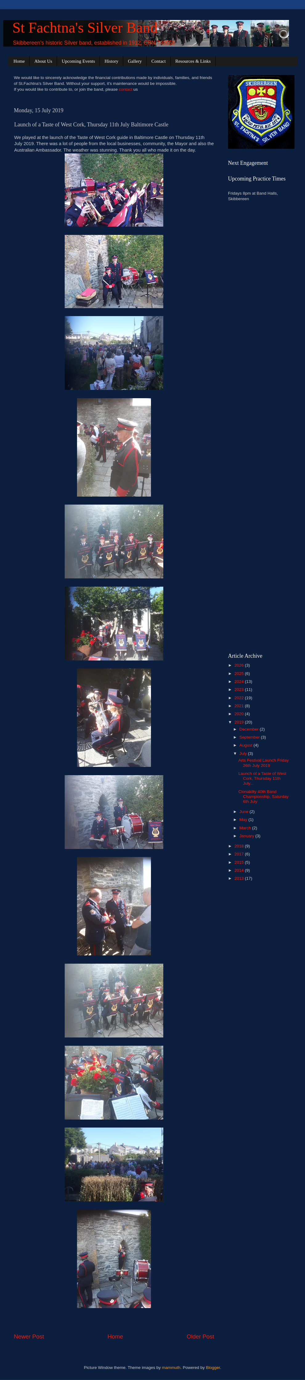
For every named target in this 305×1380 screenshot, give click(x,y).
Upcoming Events (78, 61)
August (246, 745)
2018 (239, 846)
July (243, 753)
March (245, 828)
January (247, 836)
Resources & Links (193, 61)
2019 (239, 722)
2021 (239, 706)
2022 (239, 698)
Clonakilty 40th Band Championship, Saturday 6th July (263, 796)
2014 (239, 870)
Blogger (213, 1367)
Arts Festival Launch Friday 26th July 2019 (263, 762)
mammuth (171, 1367)
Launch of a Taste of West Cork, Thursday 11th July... (262, 778)
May (243, 819)
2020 (239, 714)
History (111, 61)
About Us (43, 61)
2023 (239, 689)
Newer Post (29, 1336)
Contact (158, 61)
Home (19, 61)
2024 (239, 681)
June (244, 811)
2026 (239, 665)
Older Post (200, 1336)
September (250, 737)
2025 (239, 673)
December (249, 729)
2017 (239, 854)
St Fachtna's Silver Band (84, 27)
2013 (239, 878)
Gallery (135, 61)
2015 (239, 862)
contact (125, 89)
